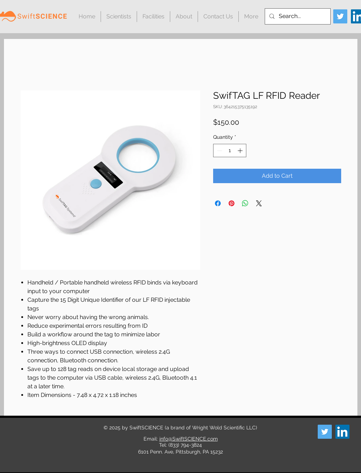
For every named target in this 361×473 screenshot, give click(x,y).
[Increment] (240, 150)
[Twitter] (340, 16)
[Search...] (297, 16)
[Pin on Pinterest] (231, 203)
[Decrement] (218, 150)
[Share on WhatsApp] (245, 203)
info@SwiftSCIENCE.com (188, 439)
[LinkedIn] (342, 432)
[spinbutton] (229, 150)
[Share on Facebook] (217, 203)
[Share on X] (259, 203)
